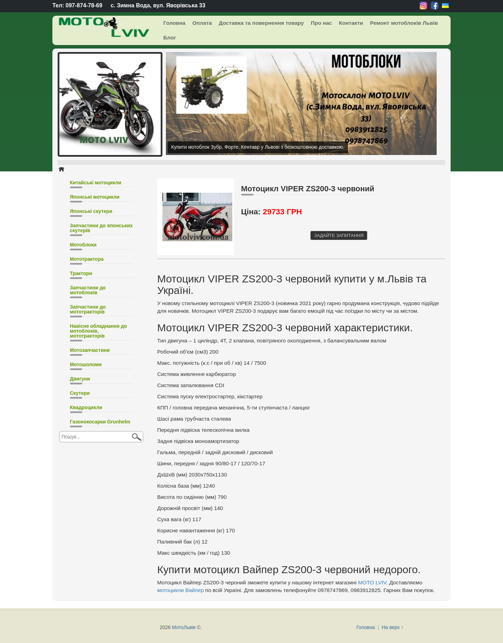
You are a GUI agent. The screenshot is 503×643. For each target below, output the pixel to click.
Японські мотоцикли (94, 197)
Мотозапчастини (90, 350)
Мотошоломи (86, 364)
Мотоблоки (83, 244)
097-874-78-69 (84, 5)
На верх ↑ (392, 627)
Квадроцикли (86, 407)
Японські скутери (91, 211)
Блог (169, 37)
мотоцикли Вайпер (180, 590)
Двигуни (80, 379)
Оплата (202, 23)
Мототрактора (87, 259)
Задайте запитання (338, 235)
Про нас (321, 23)
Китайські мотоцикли (95, 182)
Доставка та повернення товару (261, 23)
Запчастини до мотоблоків (88, 290)
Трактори (81, 273)
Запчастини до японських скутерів (101, 228)
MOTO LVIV (372, 582)
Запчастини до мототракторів (88, 309)
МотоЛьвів (184, 627)
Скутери (80, 393)
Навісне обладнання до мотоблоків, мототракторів (98, 331)
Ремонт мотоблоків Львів (404, 23)
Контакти (351, 23)
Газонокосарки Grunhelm (100, 421)
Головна (174, 23)
